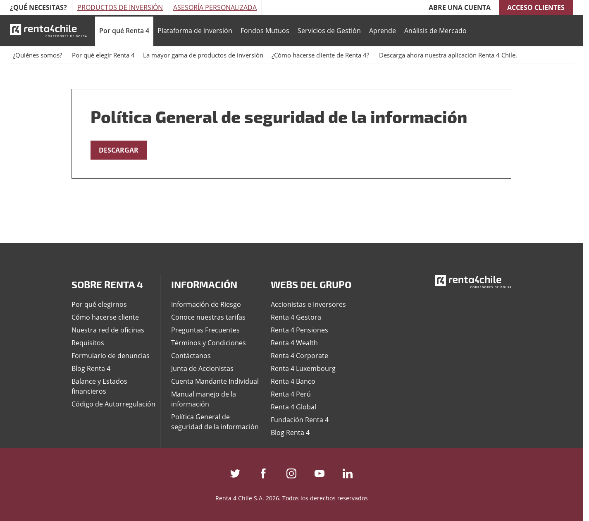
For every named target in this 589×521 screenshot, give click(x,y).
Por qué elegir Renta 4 (103, 55)
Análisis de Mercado (435, 30)
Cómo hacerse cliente (105, 317)
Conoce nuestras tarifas (208, 317)
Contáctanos (191, 355)
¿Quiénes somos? (38, 55)
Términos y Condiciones (208, 342)
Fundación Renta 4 (300, 419)
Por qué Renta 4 (124, 30)
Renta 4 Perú (291, 394)
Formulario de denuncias (111, 355)
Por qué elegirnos (99, 304)
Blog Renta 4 (91, 368)
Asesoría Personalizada (215, 7)
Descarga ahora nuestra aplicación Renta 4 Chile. (448, 55)
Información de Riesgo (206, 304)
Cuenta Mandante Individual (215, 381)
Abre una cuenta (460, 7)
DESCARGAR (118, 150)
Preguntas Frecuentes (205, 330)
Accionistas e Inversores (308, 304)
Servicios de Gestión (329, 30)
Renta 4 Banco (293, 381)
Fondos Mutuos (265, 30)
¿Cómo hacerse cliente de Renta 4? (321, 55)
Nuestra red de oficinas (108, 330)
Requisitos (88, 342)
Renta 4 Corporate (299, 355)
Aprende (382, 30)
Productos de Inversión (120, 7)
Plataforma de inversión (194, 30)
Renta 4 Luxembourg (303, 368)
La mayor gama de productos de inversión (203, 55)
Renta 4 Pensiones (299, 330)
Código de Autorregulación (113, 404)
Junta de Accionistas (202, 368)
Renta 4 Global (293, 406)
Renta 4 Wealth (294, 342)
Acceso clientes (536, 7)
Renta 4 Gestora (296, 317)
